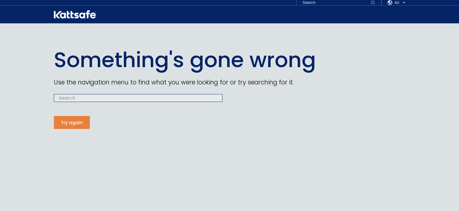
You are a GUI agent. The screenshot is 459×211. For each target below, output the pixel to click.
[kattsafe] (75, 14)
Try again (72, 123)
